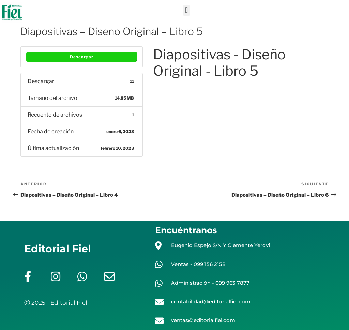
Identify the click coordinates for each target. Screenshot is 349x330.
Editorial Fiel (57, 248)
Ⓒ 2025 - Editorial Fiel (55, 302)
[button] (186, 10)
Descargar (81, 56)
